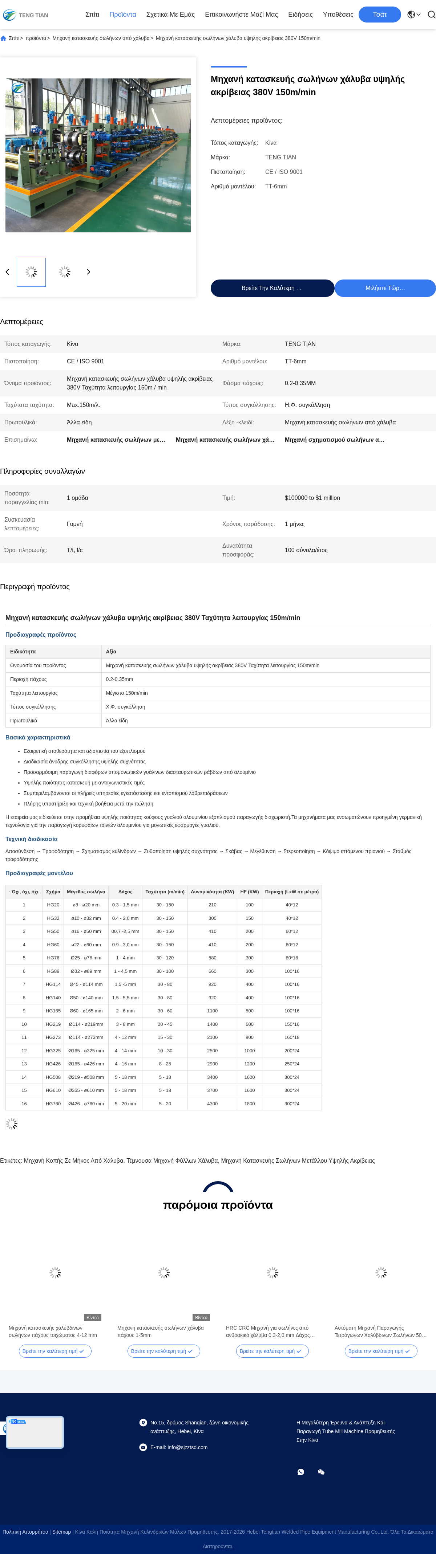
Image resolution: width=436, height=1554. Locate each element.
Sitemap (61, 1532)
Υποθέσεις (338, 14)
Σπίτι (92, 14)
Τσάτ (380, 14)
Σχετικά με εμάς (170, 14)
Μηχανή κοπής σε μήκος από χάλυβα (74, 1161)
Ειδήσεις (300, 14)
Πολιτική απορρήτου (25, 1532)
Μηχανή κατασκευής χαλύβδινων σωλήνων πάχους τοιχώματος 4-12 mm (53, 1331)
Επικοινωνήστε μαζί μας (241, 14)
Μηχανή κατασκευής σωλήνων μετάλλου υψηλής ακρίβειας (298, 1161)
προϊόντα (122, 14)
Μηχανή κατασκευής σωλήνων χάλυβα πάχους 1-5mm (160, 1331)
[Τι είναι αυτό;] (305, 1472)
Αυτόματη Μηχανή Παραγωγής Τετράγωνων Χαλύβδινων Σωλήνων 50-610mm (379, 1332)
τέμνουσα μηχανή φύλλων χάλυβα (172, 1161)
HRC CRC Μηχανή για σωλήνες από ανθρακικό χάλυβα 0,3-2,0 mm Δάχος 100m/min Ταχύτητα (268, 1332)
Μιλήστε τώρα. (385, 288)
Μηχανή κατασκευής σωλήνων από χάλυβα (101, 38)
